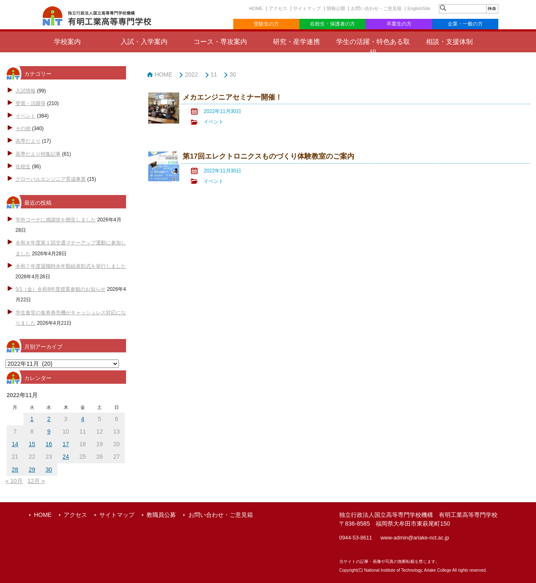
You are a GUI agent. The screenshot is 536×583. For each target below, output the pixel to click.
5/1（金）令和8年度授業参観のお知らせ (60, 289)
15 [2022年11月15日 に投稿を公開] (31, 444)
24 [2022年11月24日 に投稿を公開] (65, 456)
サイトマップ (307, 8)
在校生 (23, 167)
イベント (25, 116)
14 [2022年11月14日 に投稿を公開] (15, 444)
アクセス (278, 8)
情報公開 (336, 8)
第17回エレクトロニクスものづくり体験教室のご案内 (268, 156)
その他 (23, 128)
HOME (256, 8)
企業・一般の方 (465, 24)
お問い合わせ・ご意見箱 (376, 8)
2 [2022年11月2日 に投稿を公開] (49, 419)
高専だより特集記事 (38, 154)
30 (232, 74)
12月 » (36, 481)
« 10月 (14, 481)
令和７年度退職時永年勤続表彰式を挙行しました (70, 266)
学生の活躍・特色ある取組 (373, 47)
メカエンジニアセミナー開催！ (232, 97)
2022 (191, 74)
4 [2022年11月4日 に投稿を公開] (82, 419)
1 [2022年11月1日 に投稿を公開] (32, 419)
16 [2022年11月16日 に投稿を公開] (49, 444)
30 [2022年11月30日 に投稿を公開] (49, 469)
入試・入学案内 (144, 41)
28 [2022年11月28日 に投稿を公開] (15, 469)
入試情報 (25, 91)
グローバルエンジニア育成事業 (50, 179)
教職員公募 (161, 514)
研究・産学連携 (296, 41)
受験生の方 (266, 24)
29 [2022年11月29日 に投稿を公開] (31, 469)
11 (214, 74)
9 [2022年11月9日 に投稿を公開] (49, 431)
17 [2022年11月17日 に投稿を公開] (65, 444)
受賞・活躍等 (30, 103)
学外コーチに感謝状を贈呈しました (55, 220)
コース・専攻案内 (220, 41)
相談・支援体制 (449, 41)
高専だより (28, 141)
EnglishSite (418, 8)
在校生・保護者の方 (332, 24)
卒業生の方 (399, 24)
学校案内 (67, 41)
